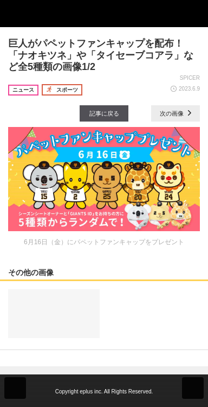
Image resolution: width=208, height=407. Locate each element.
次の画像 (175, 113)
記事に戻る (104, 113)
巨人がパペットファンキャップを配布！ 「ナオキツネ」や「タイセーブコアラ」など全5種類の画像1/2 (100, 55)
